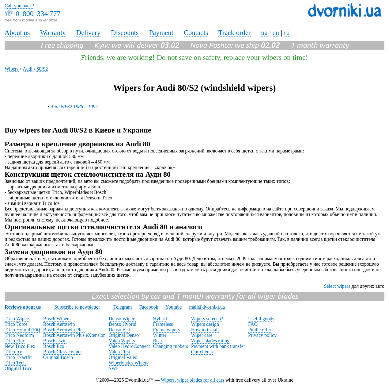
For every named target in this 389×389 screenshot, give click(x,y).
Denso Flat (119, 329)
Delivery (88, 33)
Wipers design (205, 324)
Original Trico (18, 368)
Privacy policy (262, 335)
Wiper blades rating (210, 340)
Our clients (202, 351)
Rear (157, 340)
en (276, 33)
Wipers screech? (207, 318)
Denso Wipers (122, 318)
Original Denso (124, 335)
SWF (114, 368)
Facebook (148, 307)
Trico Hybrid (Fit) (22, 329)
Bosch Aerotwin (59, 324)
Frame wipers (166, 329)
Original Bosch (58, 357)
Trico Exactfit (18, 357)
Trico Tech (15, 362)
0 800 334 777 (38, 13)
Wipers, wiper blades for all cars (192, 380)
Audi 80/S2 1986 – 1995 (74, 106)
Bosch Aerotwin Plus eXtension (74, 335)
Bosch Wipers (56, 318)
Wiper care (202, 335)
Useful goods (261, 318)
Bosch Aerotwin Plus (64, 329)
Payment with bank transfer (218, 346)
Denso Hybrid (122, 324)
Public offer (259, 329)
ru (287, 33)
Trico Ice (13, 351)
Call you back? (19, 5)
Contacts (196, 33)
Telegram (122, 307)
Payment (161, 33)
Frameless (163, 324)
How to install (205, 329)
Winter (160, 335)
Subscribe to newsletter (77, 307)
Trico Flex (15, 340)
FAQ (253, 324)
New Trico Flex (20, 346)
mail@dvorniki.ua (207, 307)
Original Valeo (123, 357)
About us (17, 33)
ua (264, 33)
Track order (234, 33)
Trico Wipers (17, 318)
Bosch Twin (54, 340)
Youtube (173, 307)
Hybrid (160, 318)
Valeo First (119, 351)
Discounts (125, 33)
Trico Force (16, 324)
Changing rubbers (170, 346)
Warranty (53, 33)
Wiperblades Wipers (128, 362)
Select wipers (337, 286)
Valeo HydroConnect (129, 346)
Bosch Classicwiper (62, 351)
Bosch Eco (53, 346)
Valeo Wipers (122, 340)
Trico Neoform (19, 335)
